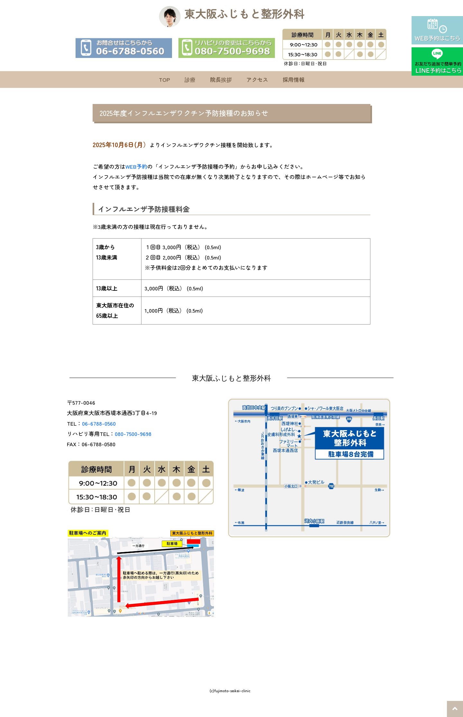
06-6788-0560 (99, 423)
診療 (190, 79)
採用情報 (293, 79)
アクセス (257, 79)
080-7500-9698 (133, 433)
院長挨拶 (221, 79)
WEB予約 (136, 166)
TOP (164, 79)
